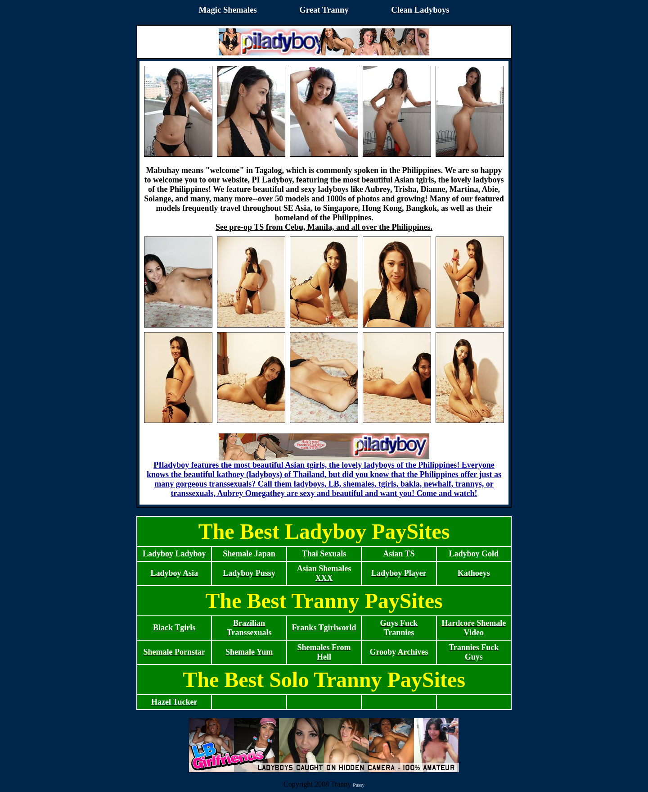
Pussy (358, 784)
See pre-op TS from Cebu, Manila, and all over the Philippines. (324, 227)
